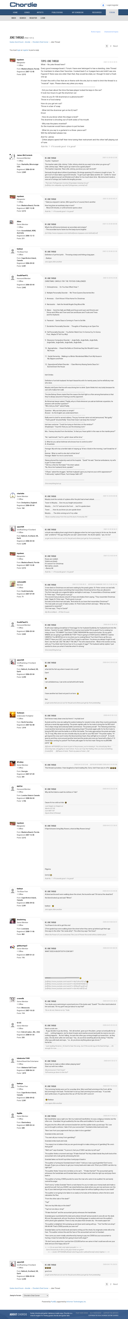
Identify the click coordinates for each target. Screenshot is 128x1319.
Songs (27, 12)
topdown (20, 60)
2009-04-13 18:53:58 (110, 662)
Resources (97, 12)
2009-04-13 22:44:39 (110, 891)
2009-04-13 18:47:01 (110, 624)
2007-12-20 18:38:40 (110, 496)
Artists (40, 12)
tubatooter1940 (23, 1058)
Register (33, 18)
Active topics (96, 32)
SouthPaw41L (22, 275)
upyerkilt (20, 527)
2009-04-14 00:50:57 (110, 922)
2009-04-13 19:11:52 (110, 715)
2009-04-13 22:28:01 (110, 825)
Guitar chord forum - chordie (20, 42)
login (19, 50)
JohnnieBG (21, 582)
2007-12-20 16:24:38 (110, 278)
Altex (19, 221)
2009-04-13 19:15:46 (81, 764)
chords (115, 1315)
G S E (19, 1023)
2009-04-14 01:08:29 (110, 948)
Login (43, 18)
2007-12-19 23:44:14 (110, 62)
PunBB (53, 1302)
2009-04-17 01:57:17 (110, 1061)
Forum (112, 12)
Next (115, 46)
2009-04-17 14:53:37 (110, 1116)
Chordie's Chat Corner (40, 42)
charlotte (20, 493)
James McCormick (24, 155)
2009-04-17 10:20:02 (110, 1086)
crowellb (20, 998)
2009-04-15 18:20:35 (110, 1025)
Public (57, 12)
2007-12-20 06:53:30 (110, 251)
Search (23, 18)
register (25, 50)
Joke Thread (17, 37)
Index (14, 18)
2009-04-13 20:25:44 (110, 789)
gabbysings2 (22, 946)
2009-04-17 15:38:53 (110, 1264)
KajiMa (19, 1113)
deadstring (21, 920)
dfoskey (20, 762)
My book (77, 12)
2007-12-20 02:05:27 (110, 199)
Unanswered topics (111, 32)
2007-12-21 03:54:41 (110, 556)
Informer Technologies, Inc (76, 1302)
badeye (20, 249)
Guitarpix (20, 713)
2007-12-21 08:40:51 (79, 584)
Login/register (112, 5)
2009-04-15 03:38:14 (110, 1001)
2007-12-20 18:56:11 (110, 529)
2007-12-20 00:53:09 (110, 157)
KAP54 (19, 786)
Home (15, 12)
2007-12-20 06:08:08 (110, 224)
